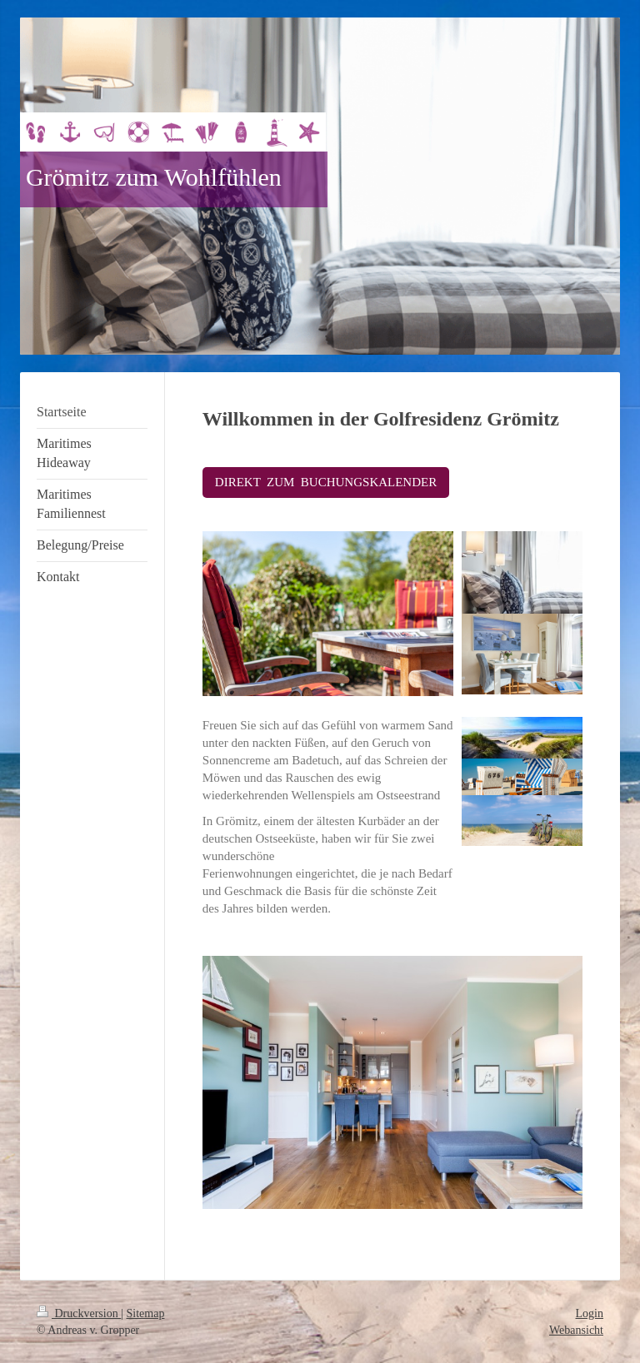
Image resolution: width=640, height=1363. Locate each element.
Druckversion (79, 1313)
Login (589, 1313)
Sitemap (146, 1313)
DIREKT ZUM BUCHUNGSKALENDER (326, 482)
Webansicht (576, 1330)
